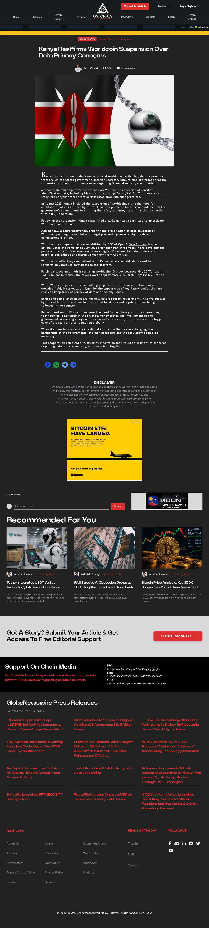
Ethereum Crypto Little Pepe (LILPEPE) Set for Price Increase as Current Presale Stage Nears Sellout (35, 725)
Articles (37, 17)
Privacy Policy (54, 872)
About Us (13, 843)
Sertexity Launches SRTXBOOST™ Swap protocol (35, 797)
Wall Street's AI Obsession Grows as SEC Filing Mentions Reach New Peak (103, 585)
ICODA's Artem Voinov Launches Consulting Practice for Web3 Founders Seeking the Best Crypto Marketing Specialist (170, 801)
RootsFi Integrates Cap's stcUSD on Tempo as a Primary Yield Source (103, 797)
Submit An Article (135, 6)
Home (16, 17)
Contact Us (163, 6)
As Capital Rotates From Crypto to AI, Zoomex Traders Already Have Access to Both (35, 773)
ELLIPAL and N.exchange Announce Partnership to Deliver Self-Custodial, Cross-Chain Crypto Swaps (171, 725)
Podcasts (51, 853)
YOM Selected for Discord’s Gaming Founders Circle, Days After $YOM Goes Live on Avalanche (35, 746)
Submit (118, 506)
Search (50, 882)
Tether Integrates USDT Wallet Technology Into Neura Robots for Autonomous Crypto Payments (33, 585)
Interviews (127, 16)
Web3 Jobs (91, 853)
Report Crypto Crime (21, 872)
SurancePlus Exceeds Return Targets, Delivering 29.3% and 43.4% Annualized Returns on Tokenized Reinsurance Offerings (104, 748)
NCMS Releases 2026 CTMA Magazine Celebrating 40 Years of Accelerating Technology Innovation (171, 746)
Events (81, 17)
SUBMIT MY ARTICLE (178, 636)
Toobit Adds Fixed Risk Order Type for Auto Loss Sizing (104, 770)
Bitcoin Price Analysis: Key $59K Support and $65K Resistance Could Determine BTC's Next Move (171, 585)
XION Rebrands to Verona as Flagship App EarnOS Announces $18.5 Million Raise (104, 725)
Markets (150, 16)
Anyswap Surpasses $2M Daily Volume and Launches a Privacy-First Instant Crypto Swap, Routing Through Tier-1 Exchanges (171, 775)
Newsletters (15, 863)
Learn (171, 16)
